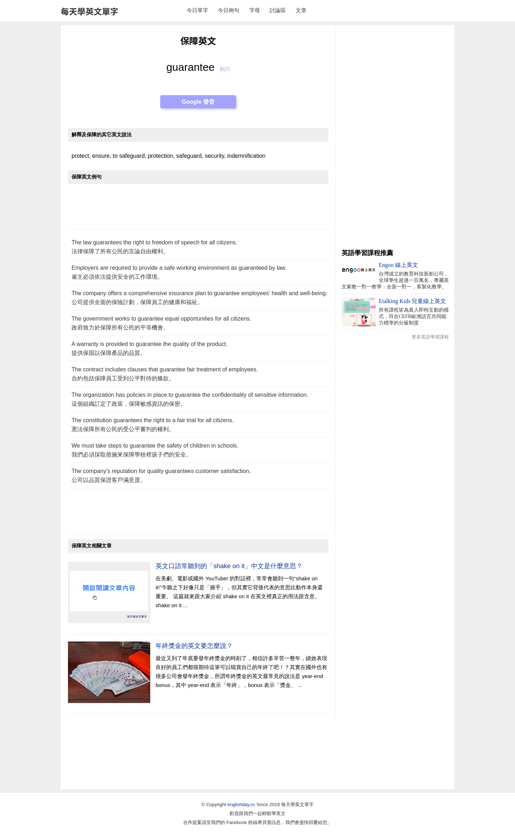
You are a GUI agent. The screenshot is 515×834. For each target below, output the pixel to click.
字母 (254, 10)
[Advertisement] (198, 210)
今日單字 (197, 10)
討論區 (278, 10)
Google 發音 (198, 102)
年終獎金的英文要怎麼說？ (194, 645)
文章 (301, 10)
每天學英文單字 (89, 11)
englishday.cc (241, 804)
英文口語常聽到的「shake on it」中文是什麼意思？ (229, 566)
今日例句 (228, 10)
